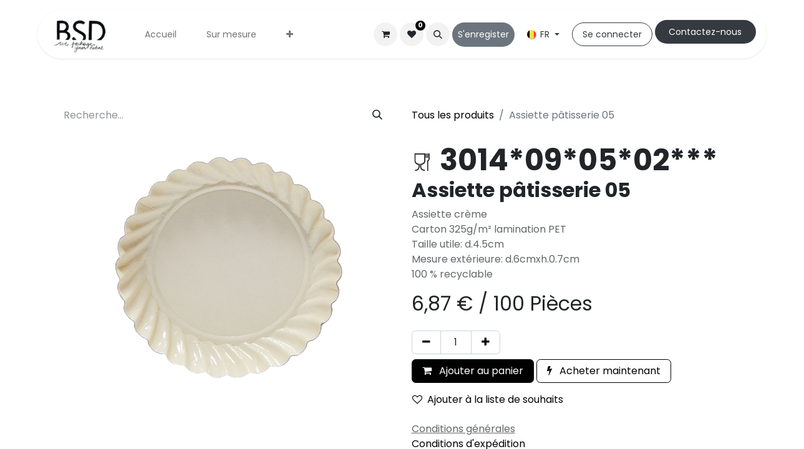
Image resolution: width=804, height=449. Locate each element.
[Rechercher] (377, 115)
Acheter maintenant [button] (604, 371)
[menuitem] (160, 34)
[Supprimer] (426, 342)
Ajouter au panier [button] (472, 371)
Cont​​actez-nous (705, 32)
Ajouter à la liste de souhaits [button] (487, 399)
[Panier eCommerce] (385, 34)
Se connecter (612, 34)
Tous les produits (453, 115)
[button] (438, 34)
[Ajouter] (485, 342)
